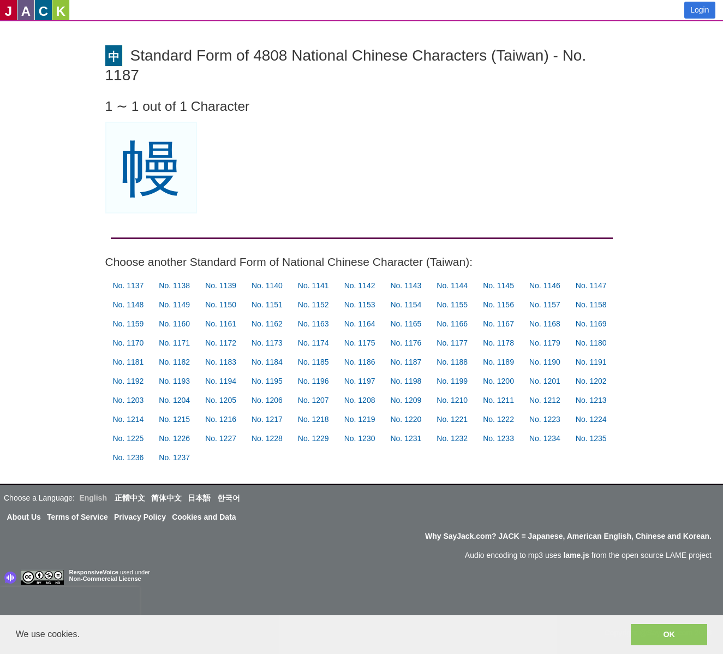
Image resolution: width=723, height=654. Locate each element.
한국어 (228, 498)
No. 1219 (359, 419)
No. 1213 (591, 400)
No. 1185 (313, 362)
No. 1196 (313, 381)
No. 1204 (174, 400)
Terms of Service (77, 517)
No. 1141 (313, 285)
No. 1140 (267, 285)
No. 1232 (452, 438)
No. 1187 (405, 362)
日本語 (199, 498)
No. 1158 (591, 304)
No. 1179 (544, 342)
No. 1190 (544, 362)
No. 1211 (498, 400)
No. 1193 (174, 381)
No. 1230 (359, 438)
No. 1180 (591, 342)
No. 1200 (498, 381)
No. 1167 (498, 323)
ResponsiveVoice (93, 572)
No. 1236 (128, 457)
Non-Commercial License (105, 578)
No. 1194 (220, 381)
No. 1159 (128, 323)
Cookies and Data (204, 517)
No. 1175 (359, 342)
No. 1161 (220, 323)
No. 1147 (591, 285)
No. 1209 (405, 400)
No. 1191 (591, 362)
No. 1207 (313, 400)
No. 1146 (544, 285)
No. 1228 (267, 438)
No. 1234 (544, 438)
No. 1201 (544, 381)
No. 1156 (498, 304)
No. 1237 (174, 457)
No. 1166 (452, 323)
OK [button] (669, 634)
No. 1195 (267, 381)
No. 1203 (128, 400)
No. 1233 (498, 438)
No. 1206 (267, 400)
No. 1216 (220, 419)
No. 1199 (452, 381)
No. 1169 (591, 323)
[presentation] (70, 603)
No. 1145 (498, 285)
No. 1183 (220, 362)
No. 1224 (591, 419)
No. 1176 (405, 342)
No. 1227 (220, 438)
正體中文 (130, 498)
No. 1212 (544, 400)
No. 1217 (267, 419)
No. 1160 (174, 323)
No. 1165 (405, 323)
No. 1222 (498, 419)
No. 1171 (174, 342)
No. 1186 (359, 362)
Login (699, 9)
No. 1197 (359, 381)
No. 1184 (267, 362)
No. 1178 (498, 342)
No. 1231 (405, 438)
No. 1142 (359, 285)
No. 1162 (267, 323)
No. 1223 (544, 419)
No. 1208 (359, 400)
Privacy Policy (140, 517)
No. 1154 (405, 304)
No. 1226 (174, 438)
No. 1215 (174, 419)
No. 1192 (128, 381)
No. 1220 (405, 419)
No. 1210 (452, 400)
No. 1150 (220, 304)
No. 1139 (220, 285)
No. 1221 (452, 419)
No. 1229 (313, 438)
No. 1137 (128, 285)
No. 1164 (359, 323)
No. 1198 (405, 381)
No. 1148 (128, 304)
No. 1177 (452, 342)
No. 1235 (591, 438)
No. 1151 (267, 304)
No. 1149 (174, 304)
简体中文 (166, 498)
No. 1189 (498, 362)
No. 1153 (359, 304)
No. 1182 (174, 362)
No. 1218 (313, 419)
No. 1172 (220, 342)
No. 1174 (313, 342)
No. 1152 (313, 304)
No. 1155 (452, 304)
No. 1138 (174, 285)
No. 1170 (128, 342)
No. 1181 (128, 362)
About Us (24, 517)
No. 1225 (128, 438)
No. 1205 (220, 400)
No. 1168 (544, 323)
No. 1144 (452, 285)
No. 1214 (128, 419)
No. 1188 (452, 362)
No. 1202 (591, 381)
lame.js (576, 555)
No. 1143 (405, 285)
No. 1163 (313, 323)
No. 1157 (544, 304)
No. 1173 (267, 342)
